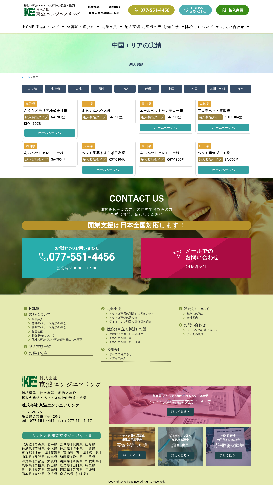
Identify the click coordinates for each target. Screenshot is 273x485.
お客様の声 (152, 27)
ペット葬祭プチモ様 (214, 153)
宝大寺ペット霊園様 (214, 111)
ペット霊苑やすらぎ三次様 (103, 153)
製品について (50, 27)
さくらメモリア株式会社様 (45, 111)
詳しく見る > (180, 411)
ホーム (26, 77)
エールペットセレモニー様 (161, 111)
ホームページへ (49, 133)
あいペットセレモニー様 (44, 153)
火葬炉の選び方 (83, 27)
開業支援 (112, 27)
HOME (28, 27)
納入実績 (132, 27)
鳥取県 (30, 104)
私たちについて (202, 27)
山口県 (88, 104)
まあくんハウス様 (96, 111)
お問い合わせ (235, 27)
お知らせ (173, 27)
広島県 (204, 104)
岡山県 (146, 104)
